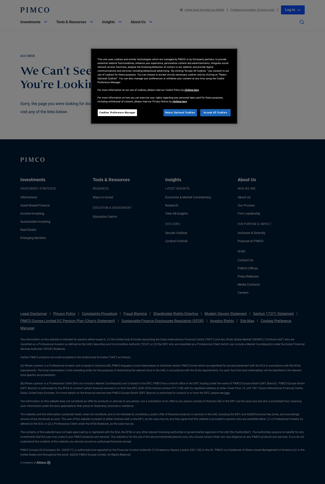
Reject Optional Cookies (180, 112)
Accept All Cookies (215, 112)
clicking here (191, 90)
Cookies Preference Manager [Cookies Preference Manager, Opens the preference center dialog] (117, 112)
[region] (164, 86)
